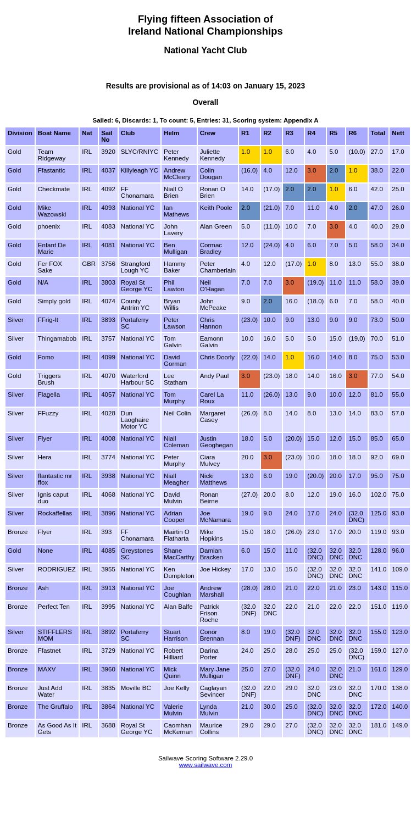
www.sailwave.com (205, 765)
